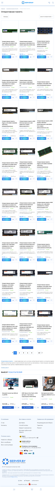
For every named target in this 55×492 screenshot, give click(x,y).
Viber (20, 480)
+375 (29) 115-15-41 (26, 447)
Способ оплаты (23, 425)
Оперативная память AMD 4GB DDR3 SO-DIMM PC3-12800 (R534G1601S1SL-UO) (10, 205)
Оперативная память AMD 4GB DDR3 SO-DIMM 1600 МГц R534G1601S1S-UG (10, 164)
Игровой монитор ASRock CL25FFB (10, 393)
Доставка (22, 422)
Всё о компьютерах (7, 445)
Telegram (27, 480)
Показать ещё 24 (27, 347)
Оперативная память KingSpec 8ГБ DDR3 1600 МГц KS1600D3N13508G (44, 326)
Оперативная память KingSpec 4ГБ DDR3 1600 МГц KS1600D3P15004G (44, 286)
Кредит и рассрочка (25, 428)
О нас (2, 422)
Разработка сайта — (23, 484)
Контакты (4, 425)
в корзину (8, 407)
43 (39, 353)
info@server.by (13, 477)
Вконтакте (35, 480)
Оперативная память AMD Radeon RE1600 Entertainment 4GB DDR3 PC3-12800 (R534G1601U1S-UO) (45, 124)
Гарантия (40, 425)
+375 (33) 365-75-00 (36, 447)
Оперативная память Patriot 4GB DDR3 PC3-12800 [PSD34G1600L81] (44, 246)
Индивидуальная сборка (44, 422)
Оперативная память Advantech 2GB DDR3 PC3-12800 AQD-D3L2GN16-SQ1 (27, 43)
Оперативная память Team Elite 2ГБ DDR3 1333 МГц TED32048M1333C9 (9, 43)
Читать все (5, 367)
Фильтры (5, 16)
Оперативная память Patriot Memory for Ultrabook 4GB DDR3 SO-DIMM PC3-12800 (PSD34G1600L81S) (27, 327)
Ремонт (39, 428)
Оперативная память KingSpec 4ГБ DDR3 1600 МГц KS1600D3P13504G (44, 83)
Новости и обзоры (6, 439)
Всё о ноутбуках (6, 442)
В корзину (6, 57)
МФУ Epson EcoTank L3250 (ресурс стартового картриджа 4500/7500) (30, 394)
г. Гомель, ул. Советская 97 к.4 (30, 437)
